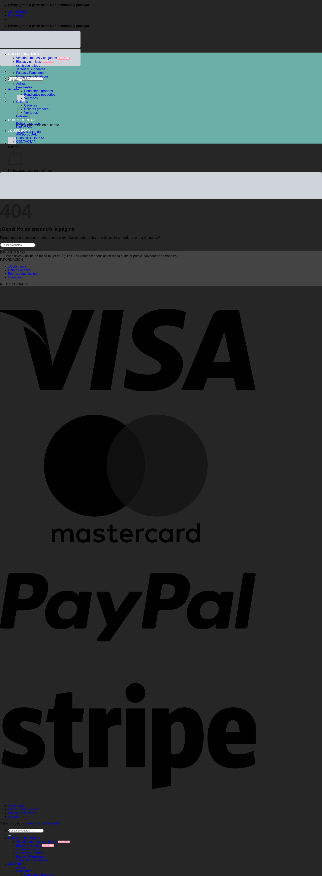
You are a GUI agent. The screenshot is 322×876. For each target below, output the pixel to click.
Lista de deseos (19, 270)
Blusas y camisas (28, 61)
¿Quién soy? (18, 11)
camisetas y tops (28, 65)
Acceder (14, 816)
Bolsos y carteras (28, 123)
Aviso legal (16, 805)
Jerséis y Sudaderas (30, 69)
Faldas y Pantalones (30, 72)
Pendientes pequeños (39, 94)
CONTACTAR (26, 141)
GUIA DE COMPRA (30, 138)
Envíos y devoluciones (24, 273)
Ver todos (31, 98)
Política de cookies (21, 813)
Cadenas (30, 105)
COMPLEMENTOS (22, 120)
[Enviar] (9, 83)
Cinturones (24, 127)
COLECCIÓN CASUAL (25, 54)
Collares (22, 101)
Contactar (15, 15)
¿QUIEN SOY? (19, 130)
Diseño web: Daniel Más (42, 823)
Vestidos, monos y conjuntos (36, 58)
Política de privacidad (23, 809)
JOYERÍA (15, 80)
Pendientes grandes (38, 91)
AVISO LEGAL (26, 134)
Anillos (21, 83)
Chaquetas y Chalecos (32, 76)
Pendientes (24, 87)
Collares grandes (36, 109)
